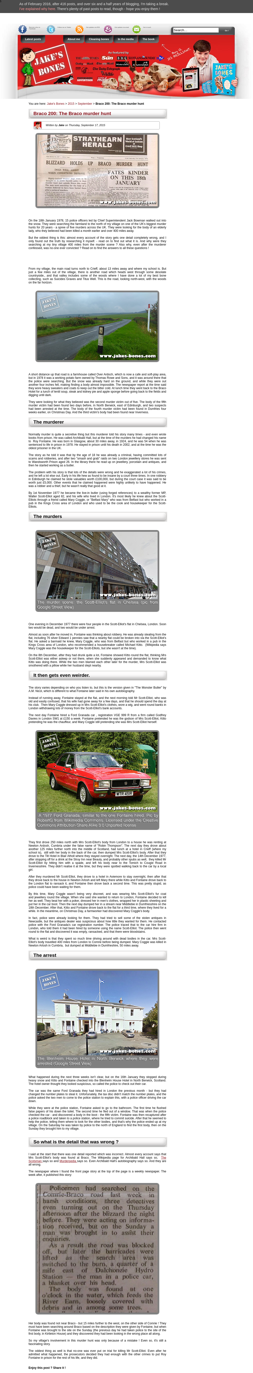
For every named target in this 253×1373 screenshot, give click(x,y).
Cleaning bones (99, 39)
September (85, 103)
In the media (126, 39)
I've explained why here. (37, 9)
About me (74, 39)
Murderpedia (68, 1161)
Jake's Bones (56, 103)
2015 (71, 103)
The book (149, 39)
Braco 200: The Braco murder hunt (72, 113)
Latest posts (33, 39)
